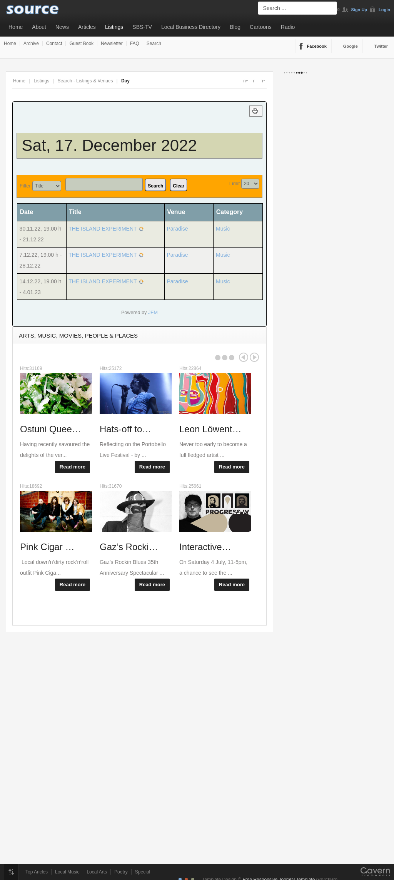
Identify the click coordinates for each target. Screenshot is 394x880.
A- (262, 81)
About (39, 27)
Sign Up (359, 9)
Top (11, 872)
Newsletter (112, 43)
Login (384, 9)
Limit (234, 183)
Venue (176, 212)
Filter (25, 186)
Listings (114, 27)
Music (223, 229)
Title (75, 212)
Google (350, 46)
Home (15, 27)
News (62, 27)
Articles (87, 27)
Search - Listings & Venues (85, 81)
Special (142, 872)
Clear (178, 186)
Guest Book (81, 43)
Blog (235, 27)
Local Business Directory (190, 27)
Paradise (177, 229)
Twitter (381, 46)
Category (229, 212)
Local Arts (97, 872)
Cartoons (261, 27)
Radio (288, 27)
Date (29, 212)
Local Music (67, 872)
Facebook (317, 46)
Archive (31, 43)
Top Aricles (36, 872)
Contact (54, 43)
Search (154, 43)
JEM (153, 312)
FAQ (134, 43)
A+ (245, 81)
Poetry (121, 872)
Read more (72, 467)
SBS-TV (142, 27)
